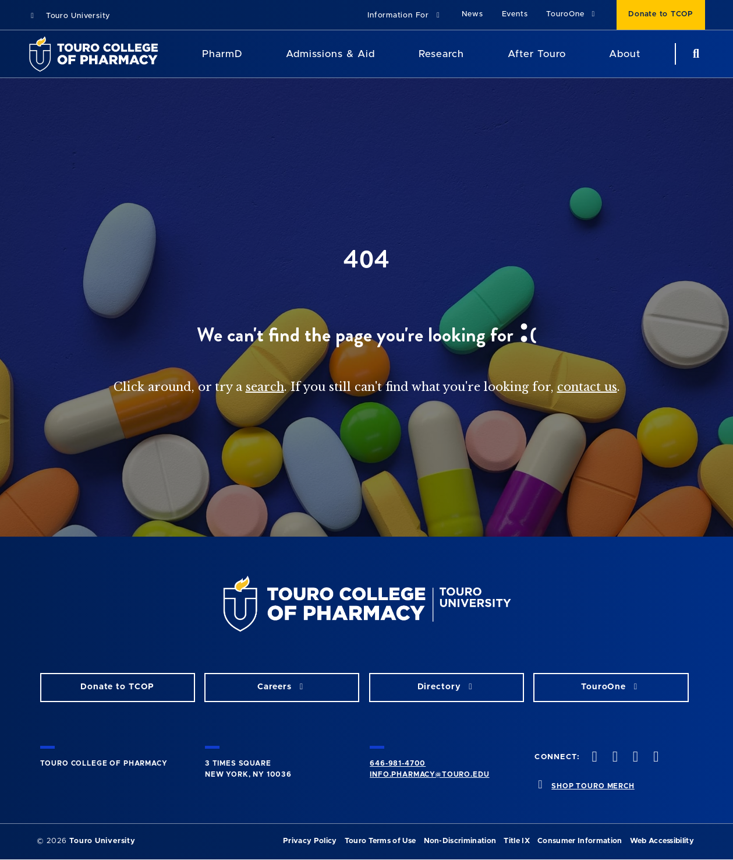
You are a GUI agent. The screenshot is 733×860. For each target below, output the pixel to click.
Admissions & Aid (330, 54)
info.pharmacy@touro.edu (429, 774)
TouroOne (572, 14)
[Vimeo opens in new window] (655, 758)
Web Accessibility (662, 841)
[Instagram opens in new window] (634, 758)
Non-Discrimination (460, 841)
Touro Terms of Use (380, 841)
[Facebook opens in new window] (593, 758)
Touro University (69, 16)
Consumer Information (579, 841)
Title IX (517, 841)
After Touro (537, 54)
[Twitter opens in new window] (613, 758)
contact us (587, 387)
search (265, 387)
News (472, 14)
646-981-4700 (398, 763)
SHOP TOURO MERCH (592, 786)
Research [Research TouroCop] (441, 54)
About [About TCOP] (624, 54)
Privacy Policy (310, 841)
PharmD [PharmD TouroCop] (222, 54)
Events (515, 14)
